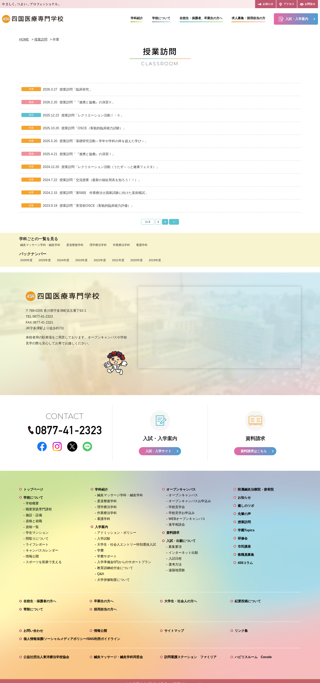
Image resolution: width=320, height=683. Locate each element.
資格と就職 (34, 515)
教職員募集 (246, 549)
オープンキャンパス (181, 484)
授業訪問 (244, 516)
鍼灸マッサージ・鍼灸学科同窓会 (118, 651)
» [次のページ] (174, 221)
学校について (161, 18)
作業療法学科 (121, 244)
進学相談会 (177, 519)
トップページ (33, 484)
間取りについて (37, 533)
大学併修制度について (113, 574)
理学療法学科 (98, 244)
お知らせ (265, 4)
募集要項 (175, 541)
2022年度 (100, 260)
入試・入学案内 (293, 19)
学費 (100, 545)
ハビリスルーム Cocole (253, 651)
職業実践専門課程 (39, 504)
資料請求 (172, 527)
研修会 (243, 533)
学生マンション (37, 527)
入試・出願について (181, 535)
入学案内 (101, 521)
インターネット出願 (183, 547)
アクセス (286, 4)
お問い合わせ (33, 625)
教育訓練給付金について (115, 562)
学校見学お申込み (182, 507)
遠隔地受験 (177, 565)
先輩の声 (244, 508)
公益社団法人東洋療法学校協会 (46, 651)
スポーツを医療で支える (44, 556)
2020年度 (136, 260)
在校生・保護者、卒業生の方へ (201, 18)
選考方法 (175, 559)
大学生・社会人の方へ (180, 595)
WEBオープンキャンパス (187, 513)
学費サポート (107, 551)
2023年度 (81, 260)
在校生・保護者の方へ (39, 595)
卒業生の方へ (103, 595)
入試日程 (175, 553)
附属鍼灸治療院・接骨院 (256, 484)
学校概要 (32, 498)
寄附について (33, 604)
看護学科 (142, 244)
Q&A (100, 568)
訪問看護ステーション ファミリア (190, 651)
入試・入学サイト (158, 445)
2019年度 (155, 260)
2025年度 (45, 260)
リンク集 (241, 625)
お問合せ (307, 4)
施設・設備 (34, 509)
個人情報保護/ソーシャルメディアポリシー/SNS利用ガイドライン (71, 633)
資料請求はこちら (254, 445)
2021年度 (118, 260)
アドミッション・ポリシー (116, 527)
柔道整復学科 (74, 244)
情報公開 (32, 551)
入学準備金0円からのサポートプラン (124, 556)
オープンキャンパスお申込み (190, 495)
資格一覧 (32, 521)
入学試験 (103, 533)
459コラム (245, 557)
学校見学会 (177, 501)
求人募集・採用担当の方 (248, 18)
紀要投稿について (248, 595)
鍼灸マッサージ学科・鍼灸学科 (40, 244)
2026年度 (26, 260)
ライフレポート (37, 539)
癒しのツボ (246, 500)
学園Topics (246, 524)
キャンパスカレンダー (42, 545)
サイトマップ (174, 625)
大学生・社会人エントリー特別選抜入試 (126, 539)
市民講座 (244, 541)
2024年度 (63, 260)
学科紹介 (137, 18)
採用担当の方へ (105, 604)
